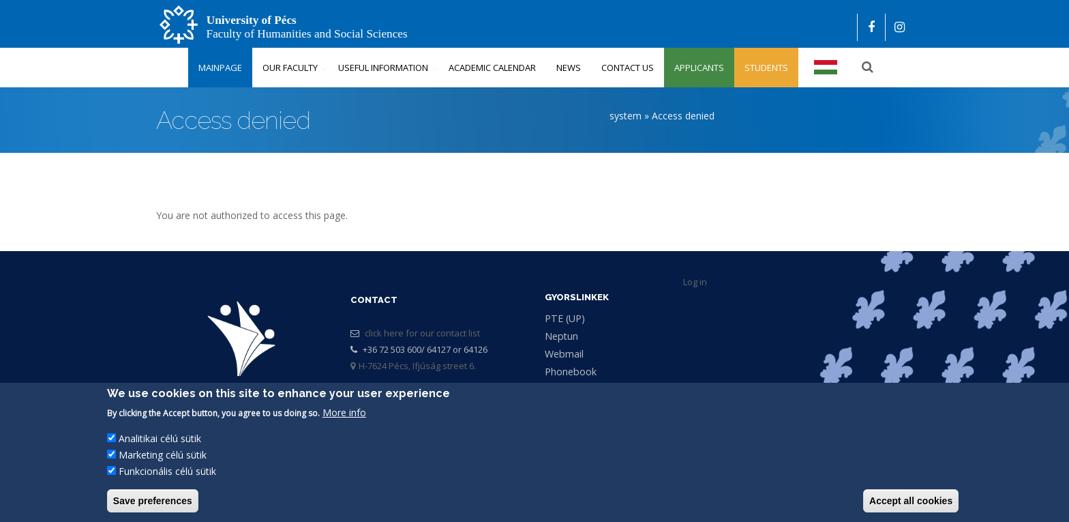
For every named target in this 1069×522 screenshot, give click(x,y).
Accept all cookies (910, 500)
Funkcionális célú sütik (167, 471)
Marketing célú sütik (163, 454)
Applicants (699, 67)
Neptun (561, 336)
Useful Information (383, 67)
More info (344, 412)
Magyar (826, 67)
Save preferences (152, 500)
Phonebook (571, 371)
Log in (695, 282)
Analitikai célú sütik (160, 438)
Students (766, 67)
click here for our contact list (422, 333)
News (568, 67)
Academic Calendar (492, 67)
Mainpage (220, 67)
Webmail (564, 353)
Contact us (627, 67)
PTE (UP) (565, 318)
